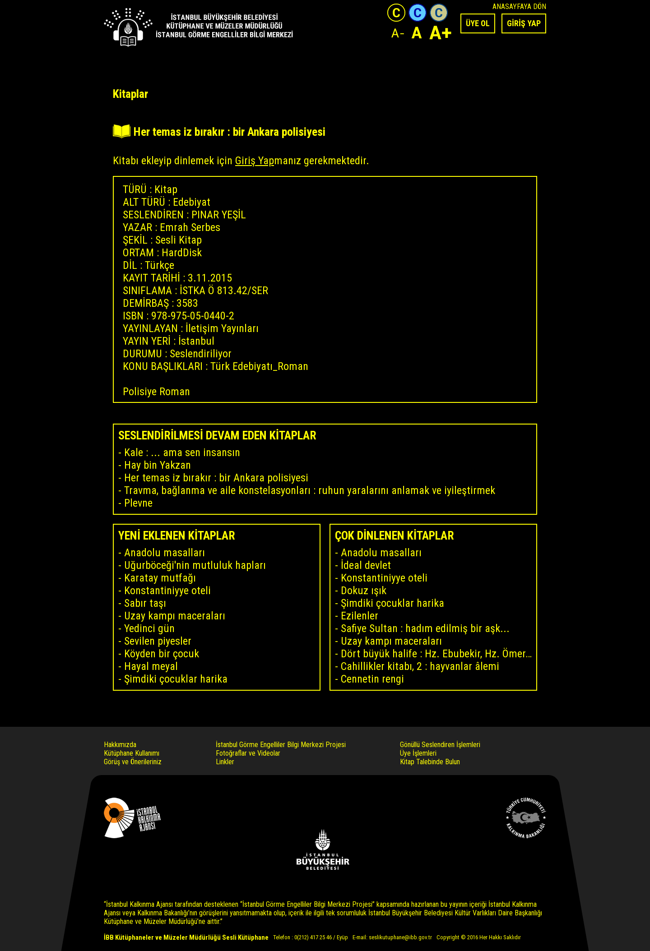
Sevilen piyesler (157, 641)
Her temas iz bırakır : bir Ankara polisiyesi (216, 477)
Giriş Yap (254, 160)
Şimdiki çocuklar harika (176, 679)
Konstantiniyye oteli (167, 590)
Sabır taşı (145, 603)
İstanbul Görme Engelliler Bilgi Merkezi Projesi (281, 744)
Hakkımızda (120, 744)
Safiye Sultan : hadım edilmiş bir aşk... (425, 628)
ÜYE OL (478, 23)
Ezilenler (359, 615)
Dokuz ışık (363, 590)
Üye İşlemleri (418, 753)
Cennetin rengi (372, 679)
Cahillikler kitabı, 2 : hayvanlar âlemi (420, 666)
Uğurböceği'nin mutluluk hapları (195, 565)
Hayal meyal (151, 666)
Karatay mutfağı (160, 578)
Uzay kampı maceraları (174, 615)
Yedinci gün (149, 628)
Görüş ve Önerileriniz (133, 761)
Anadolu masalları (164, 552)
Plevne (138, 503)
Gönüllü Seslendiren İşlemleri (440, 744)
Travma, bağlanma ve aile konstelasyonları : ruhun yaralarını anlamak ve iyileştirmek (309, 490)
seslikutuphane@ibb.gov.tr (400, 937)
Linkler (225, 761)
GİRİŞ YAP (524, 23)
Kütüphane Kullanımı (131, 753)
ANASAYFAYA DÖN (519, 6)
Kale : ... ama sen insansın (182, 452)
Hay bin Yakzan (157, 465)
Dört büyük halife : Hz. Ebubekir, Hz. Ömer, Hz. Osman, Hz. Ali (436, 653)
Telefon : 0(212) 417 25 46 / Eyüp (310, 937)
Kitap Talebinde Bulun (430, 761)
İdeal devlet (366, 565)
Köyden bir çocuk (161, 653)
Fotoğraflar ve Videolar (248, 753)
